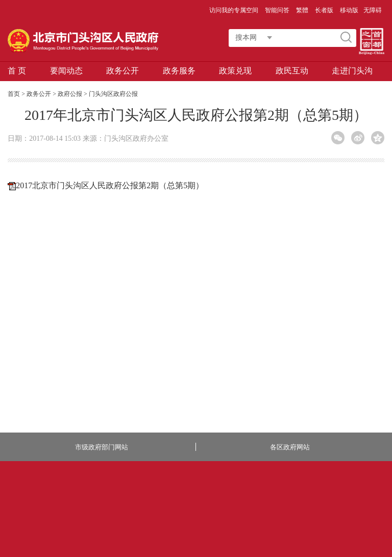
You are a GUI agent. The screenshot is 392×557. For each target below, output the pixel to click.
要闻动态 (66, 70)
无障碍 (372, 10)
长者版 (325, 10)
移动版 (349, 10)
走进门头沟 (352, 70)
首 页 (17, 70)
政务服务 (179, 70)
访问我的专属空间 (234, 10)
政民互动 (292, 70)
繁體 (302, 10)
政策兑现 (235, 70)
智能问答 (278, 10)
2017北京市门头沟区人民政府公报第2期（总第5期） (110, 185)
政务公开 (122, 70)
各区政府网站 (290, 447)
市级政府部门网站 (101, 447)
